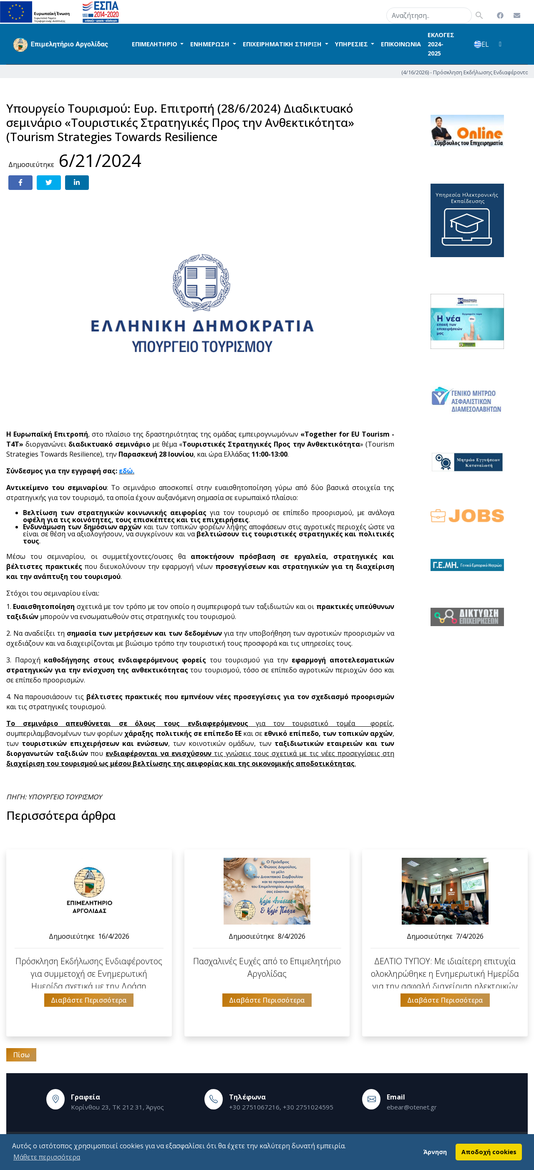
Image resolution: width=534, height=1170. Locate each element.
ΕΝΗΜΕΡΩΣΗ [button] (210, 44)
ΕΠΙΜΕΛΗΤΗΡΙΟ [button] (155, 44)
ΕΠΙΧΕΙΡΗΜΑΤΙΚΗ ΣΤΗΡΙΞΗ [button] (283, 44)
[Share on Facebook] (20, 182)
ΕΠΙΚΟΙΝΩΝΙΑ (401, 44)
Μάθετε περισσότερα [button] (46, 1157)
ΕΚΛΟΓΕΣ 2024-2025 (441, 44)
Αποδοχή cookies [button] (488, 1152)
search (375, 13)
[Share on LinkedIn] (77, 182)
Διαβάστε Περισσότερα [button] (89, 1000)
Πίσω (21, 1054)
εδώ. (126, 470)
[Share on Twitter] (49, 182)
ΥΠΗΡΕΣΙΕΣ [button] (352, 44)
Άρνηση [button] (435, 1152)
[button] (500, 44)
